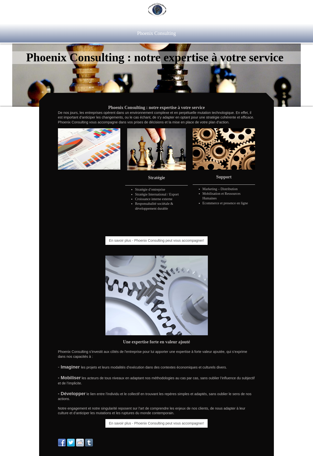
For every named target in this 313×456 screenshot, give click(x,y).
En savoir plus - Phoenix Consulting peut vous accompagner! (156, 240)
